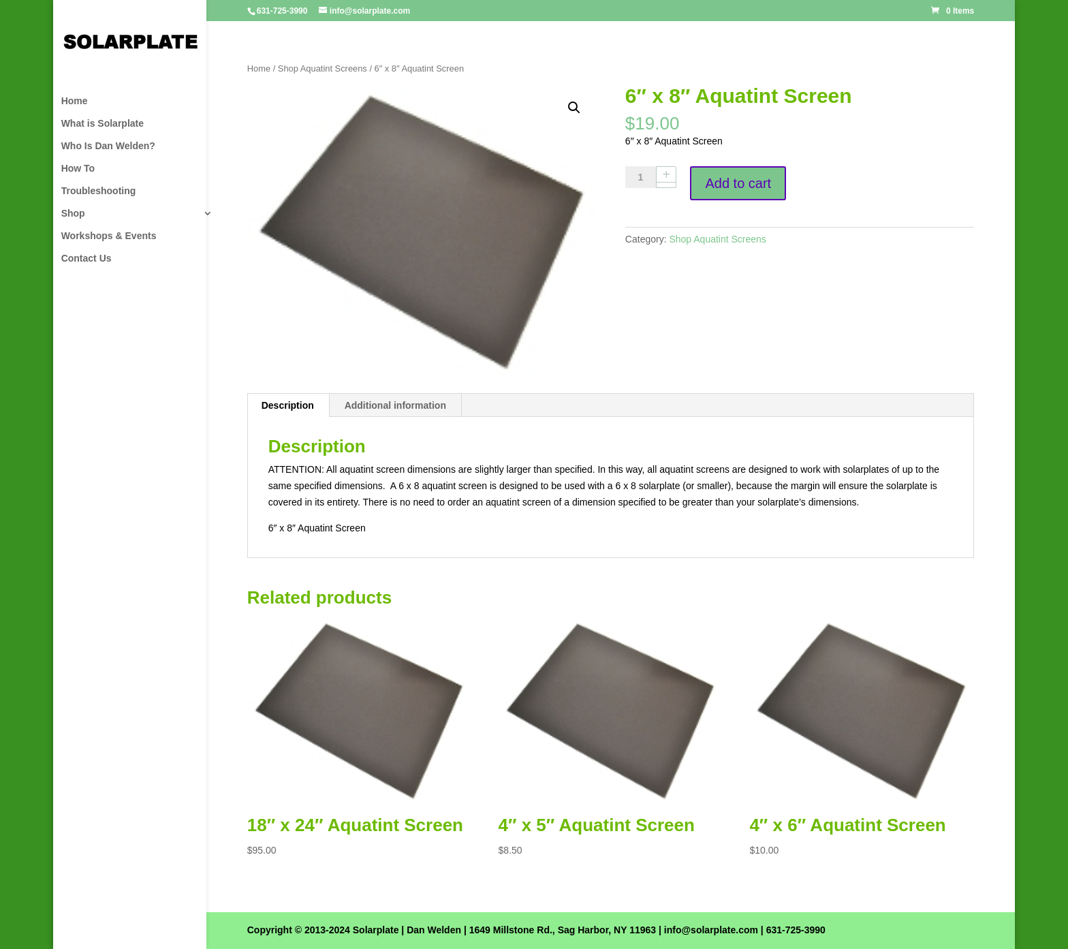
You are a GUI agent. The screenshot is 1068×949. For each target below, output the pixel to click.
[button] (574, 107)
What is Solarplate (102, 124)
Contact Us (86, 258)
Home (74, 101)
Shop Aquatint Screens (322, 68)
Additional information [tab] (395, 405)
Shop (73, 213)
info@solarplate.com (711, 929)
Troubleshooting (98, 191)
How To (78, 169)
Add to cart (738, 183)
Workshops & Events (109, 236)
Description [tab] (288, 405)
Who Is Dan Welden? (108, 146)
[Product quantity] (645, 177)
